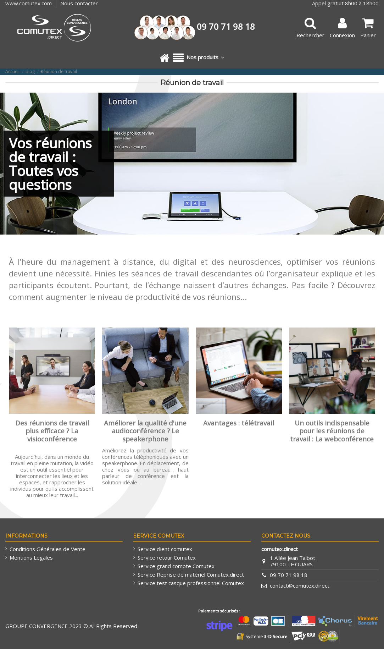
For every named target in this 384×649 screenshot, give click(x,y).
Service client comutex (165, 549)
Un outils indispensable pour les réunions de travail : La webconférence (332, 430)
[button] (198, 57)
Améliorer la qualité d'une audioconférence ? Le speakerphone (145, 430)
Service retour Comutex (167, 557)
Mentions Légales (31, 557)
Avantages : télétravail (238, 422)
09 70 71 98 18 (288, 574)
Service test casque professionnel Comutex (191, 583)
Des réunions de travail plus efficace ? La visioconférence (52, 430)
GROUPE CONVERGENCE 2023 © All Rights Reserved (71, 625)
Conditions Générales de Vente (47, 549)
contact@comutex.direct (299, 585)
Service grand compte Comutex (176, 566)
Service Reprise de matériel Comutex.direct (191, 574)
